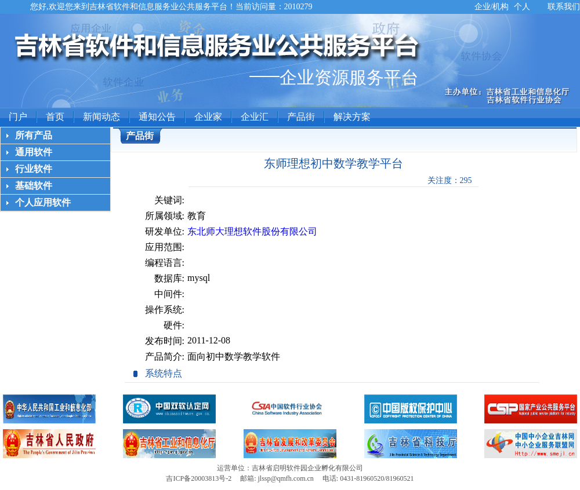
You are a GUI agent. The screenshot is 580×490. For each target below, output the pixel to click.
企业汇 (255, 117)
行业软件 (33, 169)
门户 (18, 117)
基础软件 (33, 186)
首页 (55, 117)
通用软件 (33, 152)
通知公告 (157, 117)
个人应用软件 (43, 202)
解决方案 (352, 117)
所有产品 (33, 135)
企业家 (208, 117)
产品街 (301, 117)
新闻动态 (101, 117)
